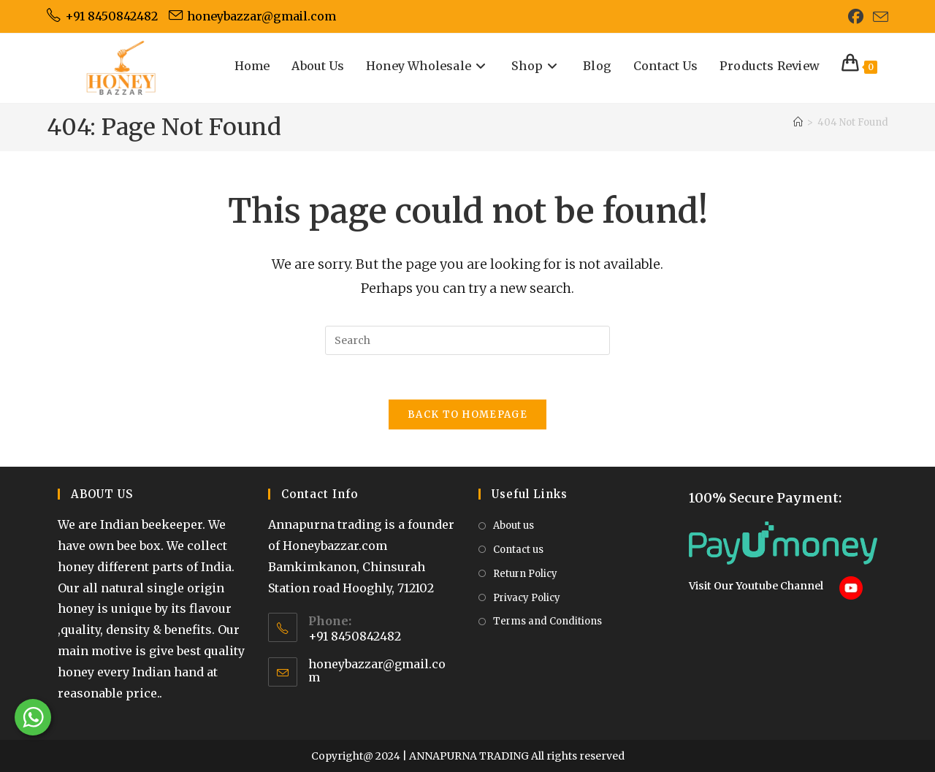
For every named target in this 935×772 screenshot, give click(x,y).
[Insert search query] (467, 340)
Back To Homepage (467, 414)
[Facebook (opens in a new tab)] (856, 16)
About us (513, 525)
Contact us (518, 549)
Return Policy (525, 573)
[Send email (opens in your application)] (878, 17)
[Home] (798, 122)
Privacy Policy (526, 598)
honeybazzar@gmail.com (377, 670)
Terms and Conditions (547, 621)
